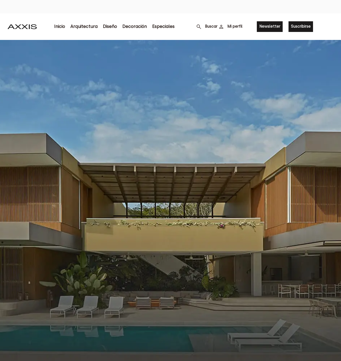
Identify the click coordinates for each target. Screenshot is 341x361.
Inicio (59, 26)
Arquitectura (84, 26)
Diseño (110, 26)
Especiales (163, 26)
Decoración (134, 26)
